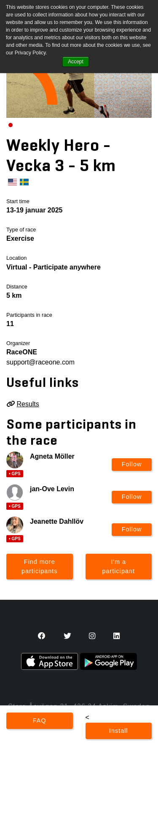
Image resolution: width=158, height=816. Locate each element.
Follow (132, 464)
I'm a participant (118, 566)
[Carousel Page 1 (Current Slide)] (10, 125)
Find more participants (39, 566)
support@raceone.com (40, 362)
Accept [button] (75, 62)
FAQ (39, 720)
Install (118, 730)
